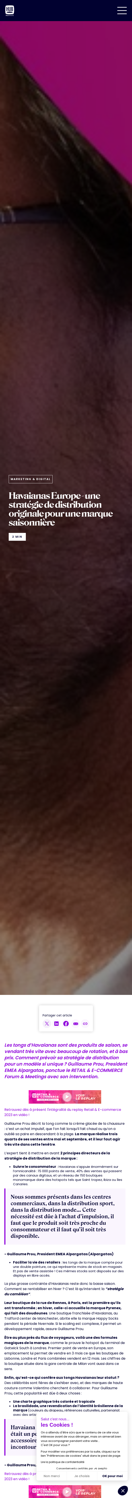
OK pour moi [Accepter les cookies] (112, 1476)
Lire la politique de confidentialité (62, 1462)
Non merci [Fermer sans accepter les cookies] (52, 1476)
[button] (122, 10)
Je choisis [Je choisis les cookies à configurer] (82, 1476)
